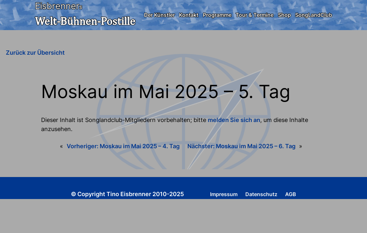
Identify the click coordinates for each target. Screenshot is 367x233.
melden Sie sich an (234, 119)
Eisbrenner (57, 6)
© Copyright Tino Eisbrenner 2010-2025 (127, 194)
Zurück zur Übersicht (35, 52)
